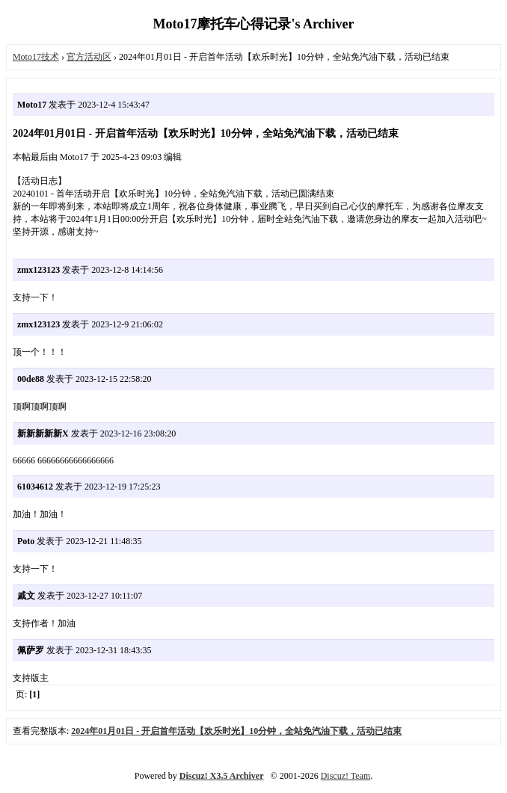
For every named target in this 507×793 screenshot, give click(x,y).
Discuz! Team (346, 776)
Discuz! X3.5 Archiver (221, 776)
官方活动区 (89, 57)
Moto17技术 (36, 57)
